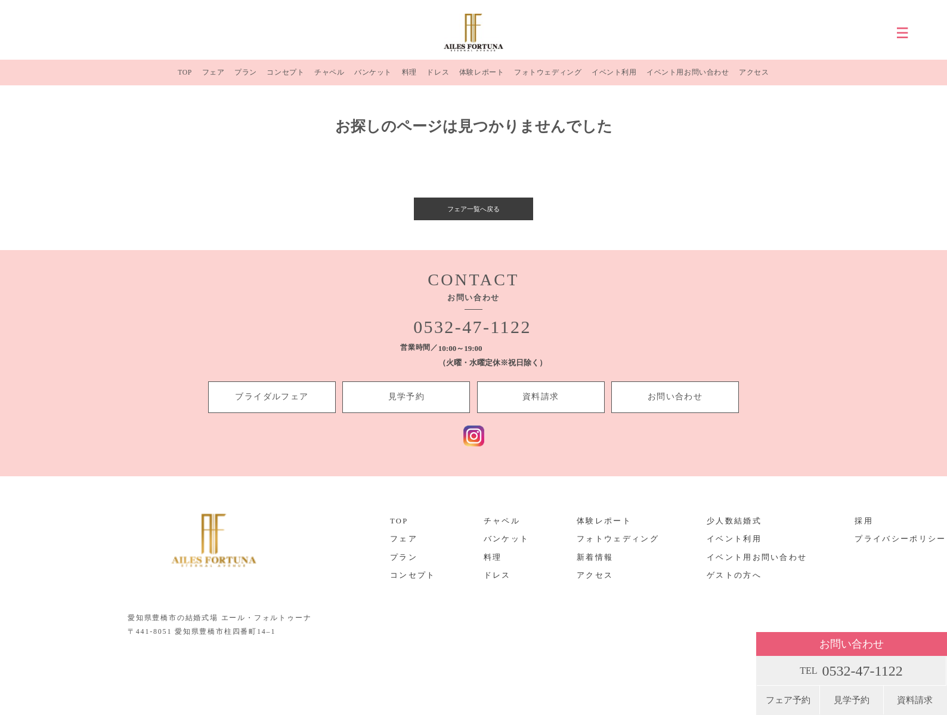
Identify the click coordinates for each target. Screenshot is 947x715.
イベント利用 (613, 77)
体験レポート (480, 77)
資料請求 (915, 700)
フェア (213, 77)
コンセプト (284, 77)
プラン (245, 77)
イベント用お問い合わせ (687, 77)
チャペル (328, 77)
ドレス (436, 77)
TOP (185, 77)
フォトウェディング (546, 77)
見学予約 (851, 700)
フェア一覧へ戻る (473, 217)
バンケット (372, 77)
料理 (408, 77)
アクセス (754, 77)
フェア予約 (788, 700)
